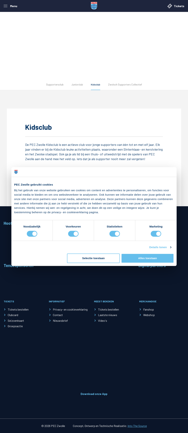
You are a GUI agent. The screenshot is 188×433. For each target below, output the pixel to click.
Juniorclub (77, 84)
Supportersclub (55, 84)
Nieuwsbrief (60, 320)
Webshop (149, 315)
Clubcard (13, 315)
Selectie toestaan (93, 258)
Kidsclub (95, 84)
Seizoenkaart (16, 320)
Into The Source (137, 426)
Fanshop (148, 309)
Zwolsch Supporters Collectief (125, 84)
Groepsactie (15, 326)
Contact (58, 315)
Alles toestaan (147, 258)
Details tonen (158, 247)
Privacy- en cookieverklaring (70, 309)
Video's (102, 320)
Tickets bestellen (18, 309)
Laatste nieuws (107, 315)
